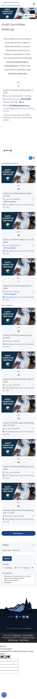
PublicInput (16, 635)
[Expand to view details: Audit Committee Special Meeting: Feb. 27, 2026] (33, 428)
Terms (31, 637)
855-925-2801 (26, 99)
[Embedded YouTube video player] (18, 135)
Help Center (24, 640)
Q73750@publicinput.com (19, 105)
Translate (29, 16)
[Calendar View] (33, 157)
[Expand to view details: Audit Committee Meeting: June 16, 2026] (33, 341)
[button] (4, 695)
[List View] (30, 157)
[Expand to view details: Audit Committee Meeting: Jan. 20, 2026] (33, 472)
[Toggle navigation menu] (34, 3)
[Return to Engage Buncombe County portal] (11, 2)
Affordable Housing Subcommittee (18, 576)
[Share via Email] (27, 616)
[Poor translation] (7, 656)
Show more (18, 533)
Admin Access (13, 640)
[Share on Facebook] (16, 616)
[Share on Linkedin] (23, 616)
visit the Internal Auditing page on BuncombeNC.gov (17, 62)
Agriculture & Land (18, 580)
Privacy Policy (27, 635)
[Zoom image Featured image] (18, 174)
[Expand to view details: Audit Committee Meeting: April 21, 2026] (33, 385)
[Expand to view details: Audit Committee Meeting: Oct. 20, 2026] (33, 245)
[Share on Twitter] (20, 617)
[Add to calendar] (10, 202)
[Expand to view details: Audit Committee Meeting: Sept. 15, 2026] (33, 199)
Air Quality (18, 582)
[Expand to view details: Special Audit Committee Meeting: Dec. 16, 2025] (33, 516)
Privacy (24, 637)
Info (21, 102)
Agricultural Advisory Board (18, 578)
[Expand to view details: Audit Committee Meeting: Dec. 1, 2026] (33, 291)
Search (7, 558)
